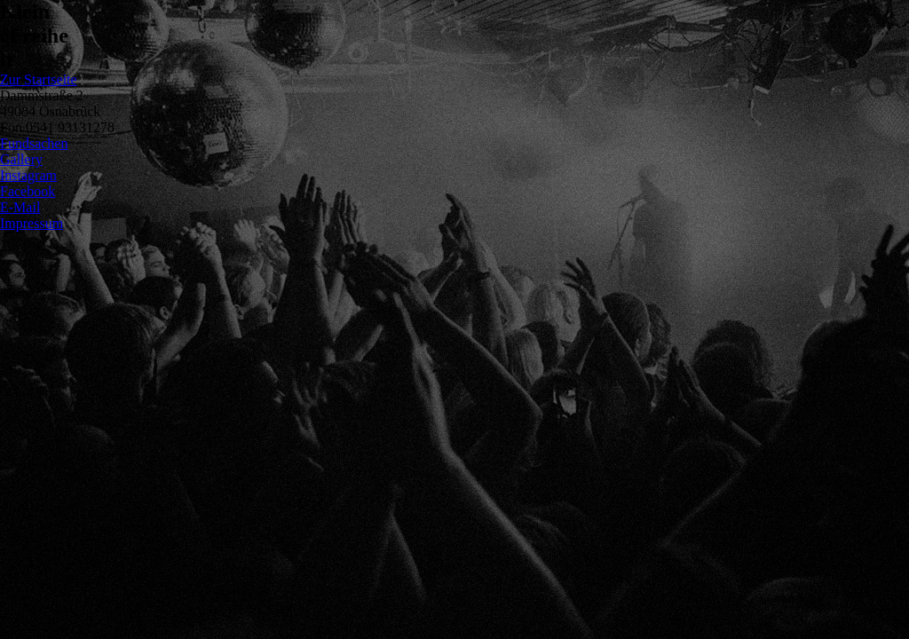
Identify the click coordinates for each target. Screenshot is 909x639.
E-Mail (20, 207)
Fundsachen (33, 143)
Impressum (31, 223)
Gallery (21, 159)
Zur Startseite (38, 79)
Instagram (28, 175)
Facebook (27, 191)
